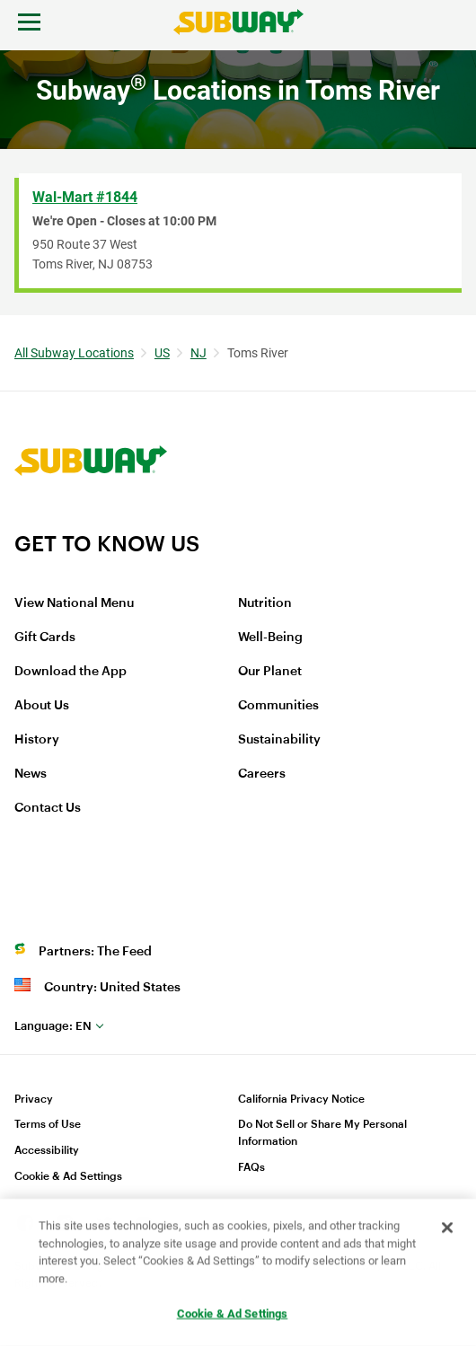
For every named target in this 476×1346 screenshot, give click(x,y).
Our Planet (270, 671)
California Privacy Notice (301, 1099)
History (36, 740)
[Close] (447, 1228)
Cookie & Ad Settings (68, 1176)
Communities (278, 705)
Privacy (33, 1099)
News (30, 774)
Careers (262, 774)
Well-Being (270, 637)
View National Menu (74, 603)
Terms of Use (47, 1124)
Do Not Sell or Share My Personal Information (322, 1133)
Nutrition (265, 603)
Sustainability (279, 740)
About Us (41, 705)
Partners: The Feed (95, 952)
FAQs (251, 1167)
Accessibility (46, 1150)
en (53, 1026)
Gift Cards (44, 637)
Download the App (70, 671)
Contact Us (47, 808)
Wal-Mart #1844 (84, 197)
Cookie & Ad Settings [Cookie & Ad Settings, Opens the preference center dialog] (232, 1315)
